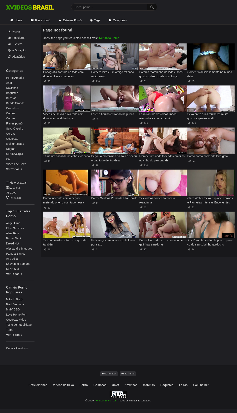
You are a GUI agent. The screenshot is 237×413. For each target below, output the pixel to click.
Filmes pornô (14, 123)
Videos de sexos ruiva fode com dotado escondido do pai (63, 116)
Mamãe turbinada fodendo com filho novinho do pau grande (162, 158)
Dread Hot (12, 243)
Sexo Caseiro (14, 128)
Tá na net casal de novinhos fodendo (66, 156)
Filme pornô (42, 20)
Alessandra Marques (19, 248)
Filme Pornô (128, 373)
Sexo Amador (109, 373)
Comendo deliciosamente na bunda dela (209, 74)
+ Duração (17, 50)
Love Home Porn (16, 314)
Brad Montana (15, 304)
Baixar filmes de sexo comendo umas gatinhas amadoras (163, 242)
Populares (16, 37)
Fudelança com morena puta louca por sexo (113, 242)
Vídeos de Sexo (16, 164)
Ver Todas (14, 169)
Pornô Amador (15, 77)
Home (18, 20)
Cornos (10, 113)
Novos (14, 31)
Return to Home (109, 38)
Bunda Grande (15, 103)
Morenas (149, 385)
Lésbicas (13, 187)
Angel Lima (13, 223)
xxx (8, 159)
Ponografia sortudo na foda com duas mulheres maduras (63, 74)
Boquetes (12, 93)
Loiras (183, 385)
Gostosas (12, 138)
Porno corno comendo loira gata (207, 156)
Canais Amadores (17, 348)
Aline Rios (12, 233)
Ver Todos (14, 334)
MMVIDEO (13, 309)
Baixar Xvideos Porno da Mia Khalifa (114, 198)
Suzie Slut (12, 268)
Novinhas (12, 88)
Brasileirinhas (37, 385)
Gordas (10, 133)
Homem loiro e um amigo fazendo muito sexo (112, 74)
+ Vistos (15, 44)
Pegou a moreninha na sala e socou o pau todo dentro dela (114, 158)
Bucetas (11, 98)
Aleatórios (16, 56)
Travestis (13, 197)
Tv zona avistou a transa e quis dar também (65, 242)
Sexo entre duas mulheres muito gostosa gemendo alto (207, 116)
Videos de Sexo (63, 385)
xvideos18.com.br (106, 400)
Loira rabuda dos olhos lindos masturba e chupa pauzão (158, 116)
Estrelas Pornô (72, 20)
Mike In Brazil (14, 299)
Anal (9, 82)
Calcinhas (12, 108)
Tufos (9, 329)
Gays (11, 192)
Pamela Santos (15, 253)
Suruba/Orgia (14, 154)
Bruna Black (13, 238)
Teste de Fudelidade (19, 324)
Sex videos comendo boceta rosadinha (157, 200)
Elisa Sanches (15, 228)
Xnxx (115, 385)
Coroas (10, 118)
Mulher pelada (15, 143)
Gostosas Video (16, 319)
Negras (10, 148)
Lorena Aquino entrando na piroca (112, 114)
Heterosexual (16, 182)
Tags (97, 20)
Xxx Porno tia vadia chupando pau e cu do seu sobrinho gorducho (210, 242)
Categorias (120, 20)
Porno (84, 385)
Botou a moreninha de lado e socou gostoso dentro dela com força (161, 74)
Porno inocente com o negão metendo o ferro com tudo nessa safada (63, 201)
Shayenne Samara (18, 263)
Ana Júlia (12, 258)
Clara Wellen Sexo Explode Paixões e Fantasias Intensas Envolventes (210, 200)
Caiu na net (200, 385)
